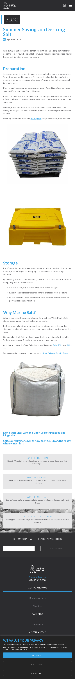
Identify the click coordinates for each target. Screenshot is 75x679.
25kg (60, 345)
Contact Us (37, 624)
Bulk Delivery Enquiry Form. (55, 353)
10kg (69, 345)
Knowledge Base (37, 598)
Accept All (37, 655)
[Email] (19, 548)
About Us (37, 606)
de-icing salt (36, 118)
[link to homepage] (13, 5)
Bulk (55, 345)
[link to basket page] (64, 5)
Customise (38, 673)
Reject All (38, 664)
